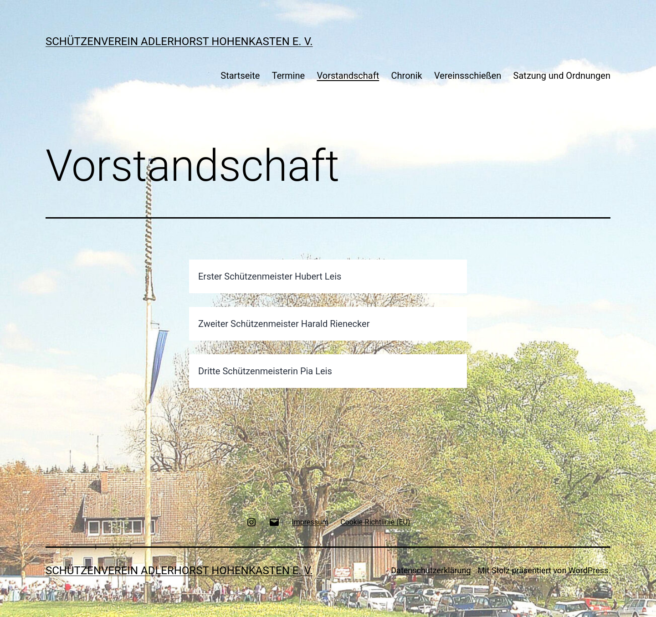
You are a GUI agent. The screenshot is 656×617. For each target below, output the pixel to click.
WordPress (588, 570)
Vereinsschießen (467, 75)
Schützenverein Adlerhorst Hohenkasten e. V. (179, 41)
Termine (288, 75)
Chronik (406, 75)
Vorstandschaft (348, 75)
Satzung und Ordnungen (561, 75)
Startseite (240, 75)
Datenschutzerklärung (431, 570)
